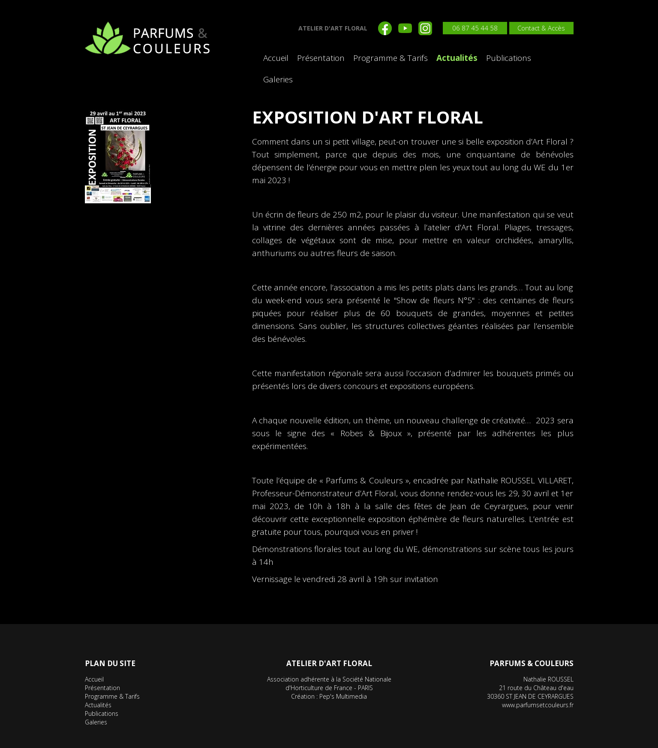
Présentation (321, 57)
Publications (508, 57)
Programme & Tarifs (390, 57)
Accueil (275, 57)
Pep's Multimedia (343, 696)
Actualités (457, 57)
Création (303, 696)
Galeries (278, 79)
